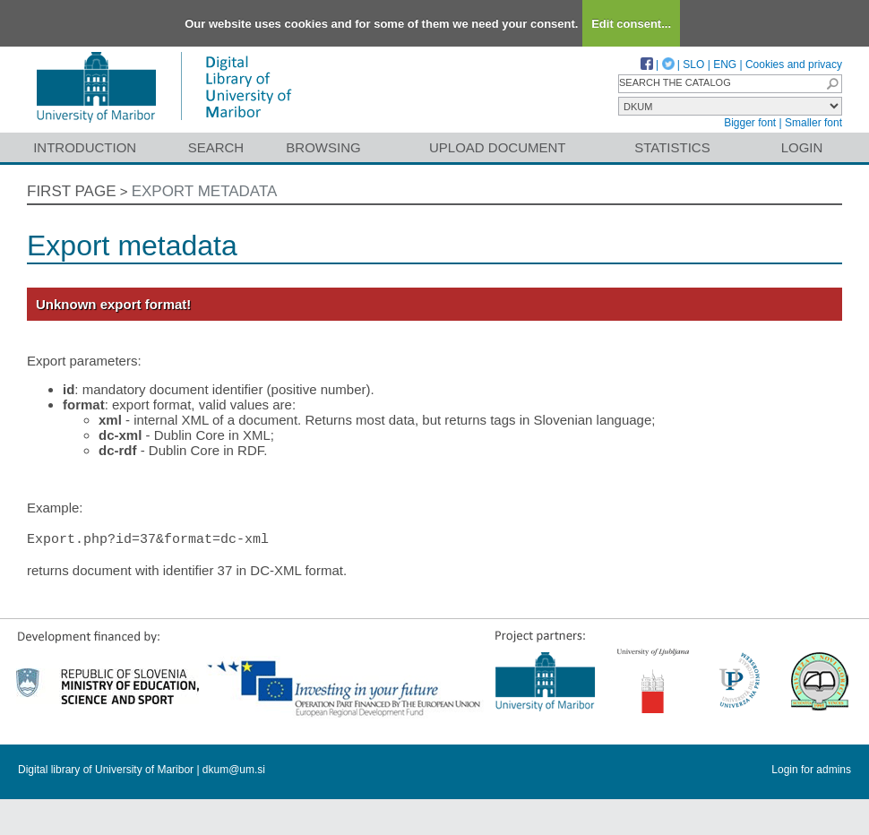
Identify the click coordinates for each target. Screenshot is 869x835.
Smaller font (813, 122)
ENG (724, 64)
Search (216, 147)
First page (71, 191)
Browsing (323, 147)
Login (802, 147)
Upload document (497, 147)
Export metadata (205, 191)
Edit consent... (631, 23)
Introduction (84, 147)
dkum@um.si (233, 770)
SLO (693, 64)
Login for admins (811, 770)
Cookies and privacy (793, 64)
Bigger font (750, 122)
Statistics (672, 147)
